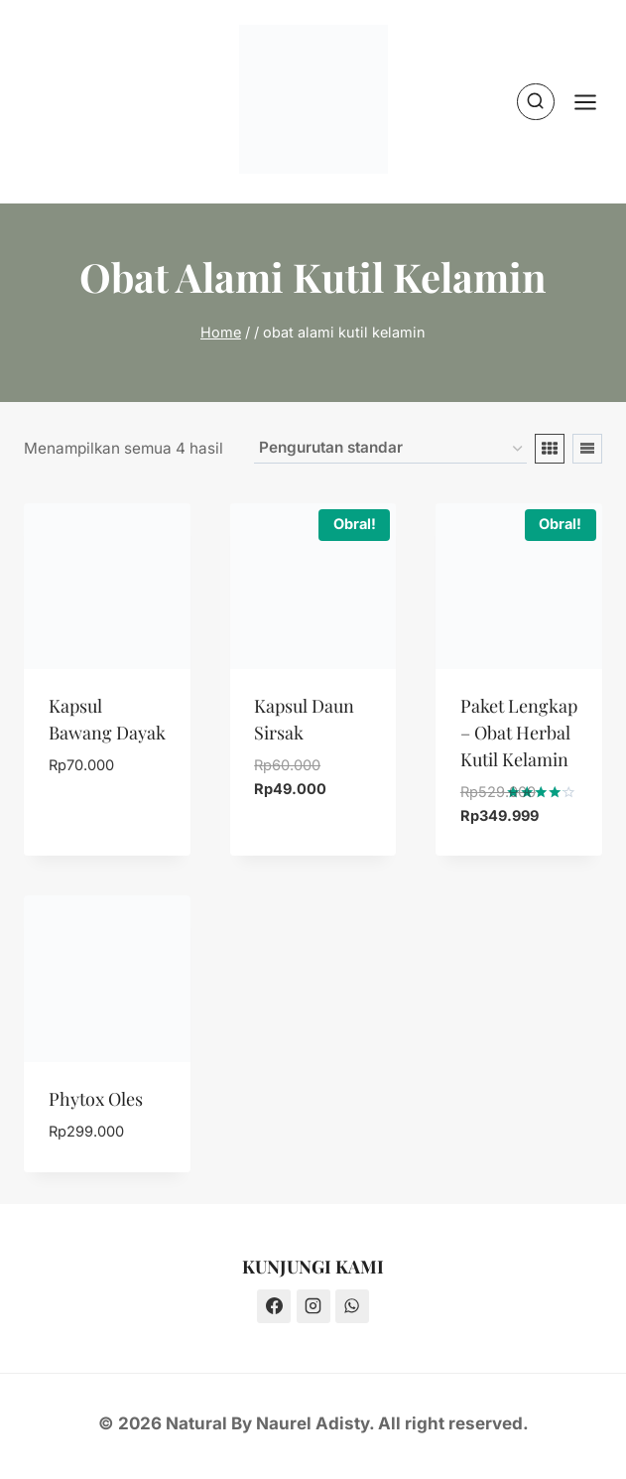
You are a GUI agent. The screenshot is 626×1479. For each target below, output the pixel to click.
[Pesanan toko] (390, 449)
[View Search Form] (535, 101)
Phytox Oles (96, 1099)
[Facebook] (274, 1306)
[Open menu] (595, 101)
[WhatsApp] (352, 1306)
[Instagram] (313, 1306)
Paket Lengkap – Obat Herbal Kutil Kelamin (518, 732)
